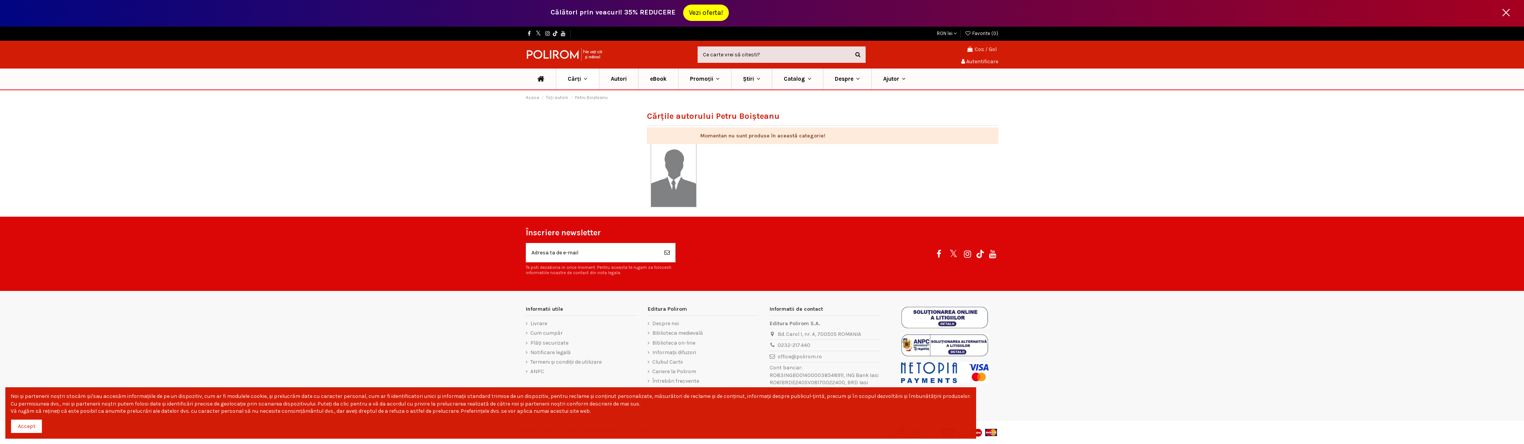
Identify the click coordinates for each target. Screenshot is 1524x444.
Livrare (538, 323)
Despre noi (665, 323)
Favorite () (981, 33)
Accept (26, 426)
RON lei (947, 33)
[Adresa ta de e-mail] (592, 252)
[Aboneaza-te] (667, 252)
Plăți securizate (549, 343)
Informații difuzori (674, 352)
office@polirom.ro (800, 356)
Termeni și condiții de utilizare (566, 362)
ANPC (537, 371)
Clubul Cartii (667, 362)
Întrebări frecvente (675, 381)
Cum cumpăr (546, 333)
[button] (704, 79)
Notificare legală (550, 352)
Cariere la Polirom (674, 371)
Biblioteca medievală (677, 333)
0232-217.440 (794, 345)
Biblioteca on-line (673, 343)
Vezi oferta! (706, 12)
